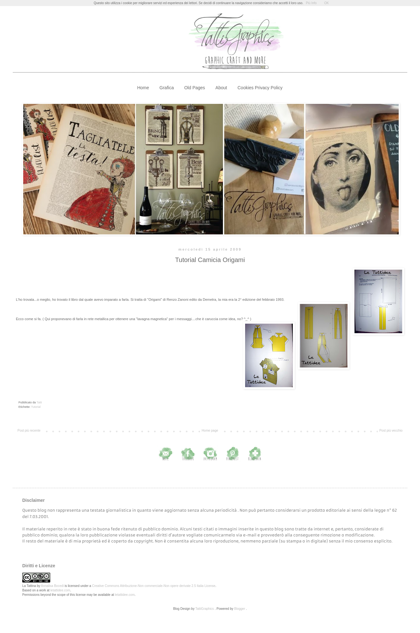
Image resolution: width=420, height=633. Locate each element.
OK (326, 3)
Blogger (239, 608)
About (221, 87)
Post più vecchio (391, 430)
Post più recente (28, 430)
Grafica (167, 87)
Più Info (311, 3)
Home (143, 87)
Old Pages (194, 87)
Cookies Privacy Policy (260, 87)
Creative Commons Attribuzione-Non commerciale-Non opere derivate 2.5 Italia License (153, 586)
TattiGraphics (204, 608)
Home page (210, 430)
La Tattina (29, 586)
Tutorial (36, 406)
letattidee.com (60, 590)
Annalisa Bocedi (52, 586)
